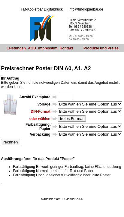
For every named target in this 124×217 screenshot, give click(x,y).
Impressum (47, 48)
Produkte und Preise (101, 48)
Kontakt (66, 48)
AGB (32, 48)
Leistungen (16, 48)
